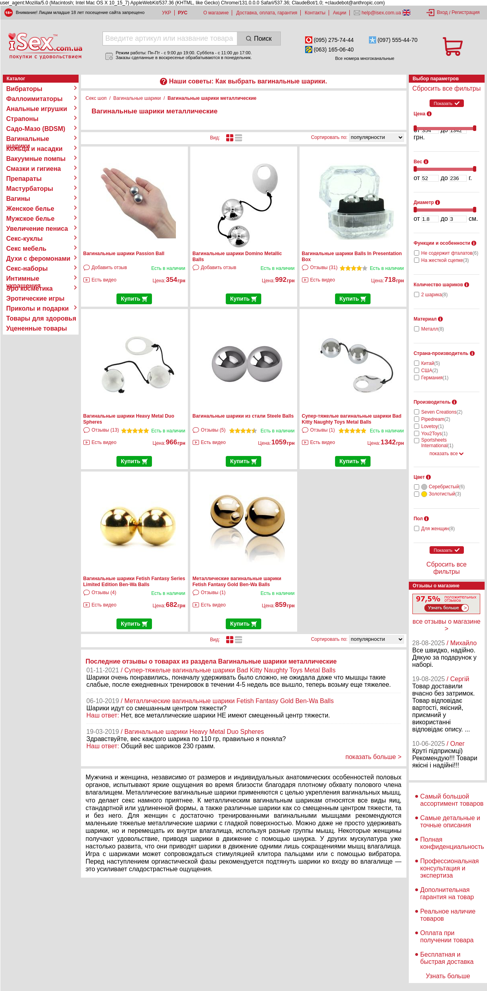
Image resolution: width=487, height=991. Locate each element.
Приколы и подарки (37, 308)
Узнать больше (448, 976)
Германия (434, 378)
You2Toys (434, 433)
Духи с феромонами (38, 258)
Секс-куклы (24, 238)
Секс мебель (26, 248)
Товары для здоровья (41, 318)
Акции (340, 13)
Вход (442, 12)
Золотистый (445, 494)
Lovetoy (432, 426)
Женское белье (30, 208)
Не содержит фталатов (449, 253)
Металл (432, 329)
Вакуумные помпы (36, 158)
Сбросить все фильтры (446, 88)
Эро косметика (29, 288)
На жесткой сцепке (445, 260)
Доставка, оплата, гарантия (266, 13)
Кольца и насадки (34, 148)
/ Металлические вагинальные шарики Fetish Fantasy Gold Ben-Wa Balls (227, 701)
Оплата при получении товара (447, 936)
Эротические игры (35, 298)
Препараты (24, 178)
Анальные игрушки (36, 108)
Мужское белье (30, 218)
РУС (182, 13)
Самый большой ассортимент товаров (452, 800)
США (429, 370)
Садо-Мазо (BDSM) (35, 128)
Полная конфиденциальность (452, 843)
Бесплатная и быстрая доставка (447, 958)
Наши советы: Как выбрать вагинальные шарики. (248, 81)
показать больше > (373, 756)
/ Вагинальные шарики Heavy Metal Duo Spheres (192, 731)
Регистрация (465, 12)
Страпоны (22, 118)
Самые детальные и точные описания (450, 821)
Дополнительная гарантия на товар (447, 893)
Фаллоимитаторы (34, 98)
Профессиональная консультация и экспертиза (449, 868)
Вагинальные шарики (27, 139)
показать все (447, 453)
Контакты (315, 13)
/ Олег (456, 743)
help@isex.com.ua (381, 13)
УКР (166, 13)
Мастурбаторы (29, 188)
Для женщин (438, 528)
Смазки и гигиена (33, 168)
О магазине (216, 13)
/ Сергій (458, 679)
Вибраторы (24, 88)
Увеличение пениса (37, 228)
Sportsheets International (437, 442)
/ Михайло (462, 643)
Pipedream (435, 419)
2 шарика (434, 294)
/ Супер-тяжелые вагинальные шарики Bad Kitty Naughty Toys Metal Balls (228, 670)
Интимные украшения (23, 278)
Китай (430, 363)
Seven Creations (441, 412)
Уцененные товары (36, 328)
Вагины (18, 198)
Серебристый (447, 487)
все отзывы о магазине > (446, 625)
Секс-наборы (27, 268)
